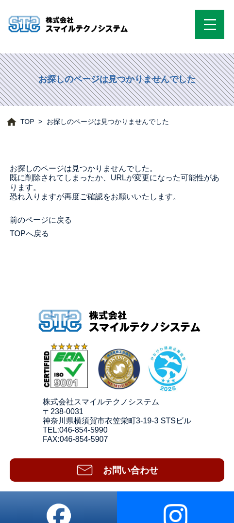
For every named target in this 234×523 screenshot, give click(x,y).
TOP (27, 121)
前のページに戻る (41, 220)
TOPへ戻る (29, 233)
